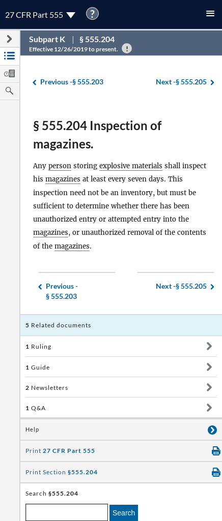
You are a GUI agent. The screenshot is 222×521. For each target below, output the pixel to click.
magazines (62, 179)
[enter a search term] (66, 512)
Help (32, 429)
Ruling (38, 346)
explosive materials (130, 166)
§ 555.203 (71, 82)
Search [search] (124, 513)
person (59, 166)
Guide (37, 367)
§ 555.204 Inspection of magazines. (97, 134)
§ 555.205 (181, 82)
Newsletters (46, 387)
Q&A (35, 408)
